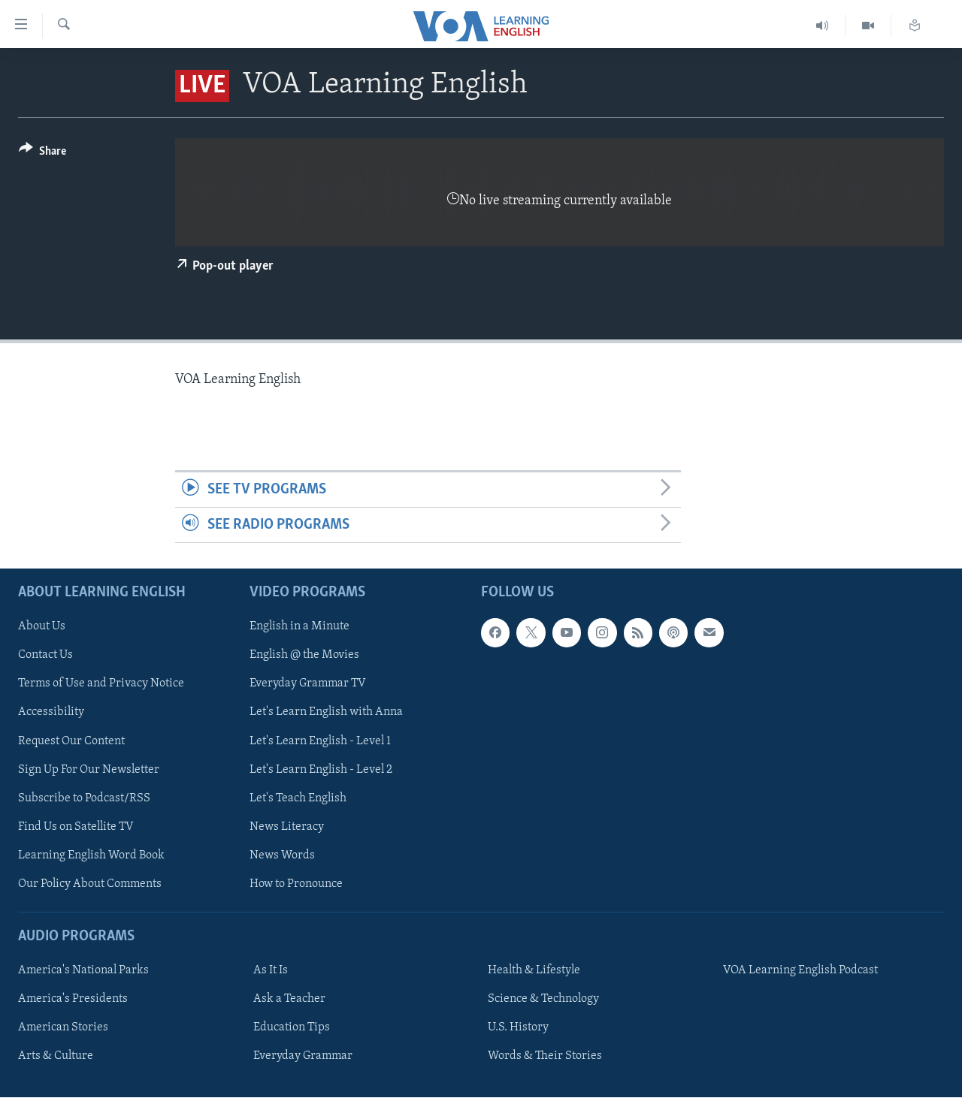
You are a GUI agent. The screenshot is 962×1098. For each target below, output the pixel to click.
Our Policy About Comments (90, 884)
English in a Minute (299, 627)
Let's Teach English (298, 798)
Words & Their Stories (545, 1057)
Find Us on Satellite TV (76, 827)
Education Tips (291, 1028)
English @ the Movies (304, 656)
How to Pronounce (296, 884)
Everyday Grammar (302, 1057)
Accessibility (51, 713)
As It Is (270, 971)
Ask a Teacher (289, 1000)
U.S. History (518, 1028)
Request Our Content (71, 741)
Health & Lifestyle (534, 971)
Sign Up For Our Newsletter (88, 770)
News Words (282, 855)
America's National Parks (83, 971)
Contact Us (45, 656)
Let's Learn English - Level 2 (321, 770)
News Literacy (287, 827)
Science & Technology (543, 1000)
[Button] (42, 153)
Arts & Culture (55, 1057)
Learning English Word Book (91, 855)
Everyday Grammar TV (308, 684)
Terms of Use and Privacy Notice (101, 684)
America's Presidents (73, 1000)
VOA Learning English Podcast (800, 971)
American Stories (63, 1028)
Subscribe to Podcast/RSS (84, 798)
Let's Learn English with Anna (326, 713)
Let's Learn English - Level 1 (320, 741)
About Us (41, 627)
